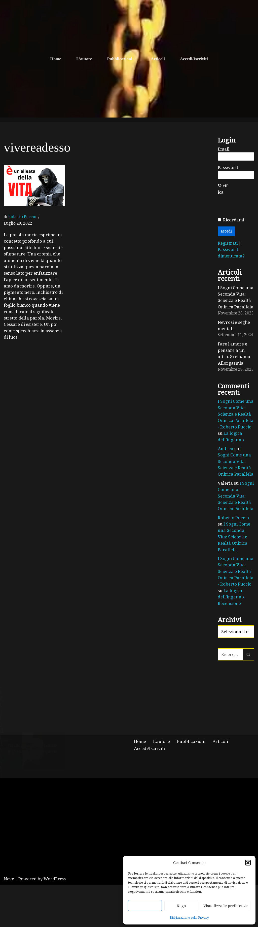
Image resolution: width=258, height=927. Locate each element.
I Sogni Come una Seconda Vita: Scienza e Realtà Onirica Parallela (235, 297)
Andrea (225, 449)
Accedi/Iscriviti (193, 58)
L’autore (84, 58)
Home (55, 58)
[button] (247, 862)
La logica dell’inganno (230, 437)
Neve (9, 921)
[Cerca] (230, 650)
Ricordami (233, 220)
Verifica (223, 189)
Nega (181, 905)
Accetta (145, 905)
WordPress (55, 921)
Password (228, 167)
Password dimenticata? (231, 252)
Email (223, 149)
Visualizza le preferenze (225, 905)
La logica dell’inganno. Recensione (231, 592)
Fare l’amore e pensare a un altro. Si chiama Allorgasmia (234, 354)
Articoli (158, 58)
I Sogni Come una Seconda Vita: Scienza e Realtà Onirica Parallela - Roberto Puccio (235, 415)
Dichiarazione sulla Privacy (189, 917)
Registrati (228, 243)
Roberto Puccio (22, 217)
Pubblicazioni (191, 783)
